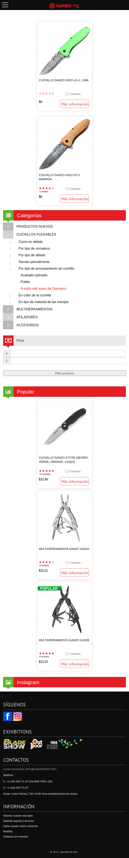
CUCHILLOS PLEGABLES (29, 235)
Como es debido (24, 242)
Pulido (25, 282)
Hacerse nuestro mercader (18, 815)
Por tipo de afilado (25, 255)
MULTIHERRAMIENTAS (28, 309)
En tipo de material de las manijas (37, 302)
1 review (43, 191)
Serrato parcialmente (27, 262)
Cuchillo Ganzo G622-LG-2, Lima (64, 80)
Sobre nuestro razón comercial (20, 826)
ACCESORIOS (21, 325)
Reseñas (7, 831)
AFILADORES (20, 317)
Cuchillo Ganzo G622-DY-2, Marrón (60, 177)
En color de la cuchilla (28, 295)
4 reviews (44, 565)
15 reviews (44, 474)
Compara (74, 93)
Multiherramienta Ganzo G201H (64, 549)
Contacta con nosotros (15, 836)
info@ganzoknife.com (40, 769)
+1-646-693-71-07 (15, 787)
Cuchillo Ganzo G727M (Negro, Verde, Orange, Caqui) (63, 459)
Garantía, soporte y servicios (18, 821)
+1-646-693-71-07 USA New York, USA (27, 781)
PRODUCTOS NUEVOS (28, 227)
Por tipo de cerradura (27, 248)
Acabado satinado (34, 275)
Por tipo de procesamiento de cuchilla (39, 268)
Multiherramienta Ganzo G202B (64, 640)
